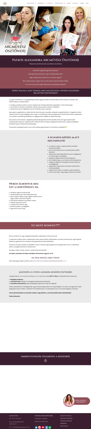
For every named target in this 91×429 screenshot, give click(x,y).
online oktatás (66, 421)
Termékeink (41, 3)
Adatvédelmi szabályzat (41, 418)
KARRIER (82, 3)
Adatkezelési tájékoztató (41, 421)
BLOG (87, 3)
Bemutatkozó (30, 3)
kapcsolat (64, 426)
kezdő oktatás (65, 416)
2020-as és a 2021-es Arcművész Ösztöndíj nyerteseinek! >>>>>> (48, 261)
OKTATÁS (49, 3)
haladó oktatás (66, 418)
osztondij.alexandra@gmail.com (29, 276)
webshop (63, 423)
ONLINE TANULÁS (59, 3)
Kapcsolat (75, 3)
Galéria (69, 3)
